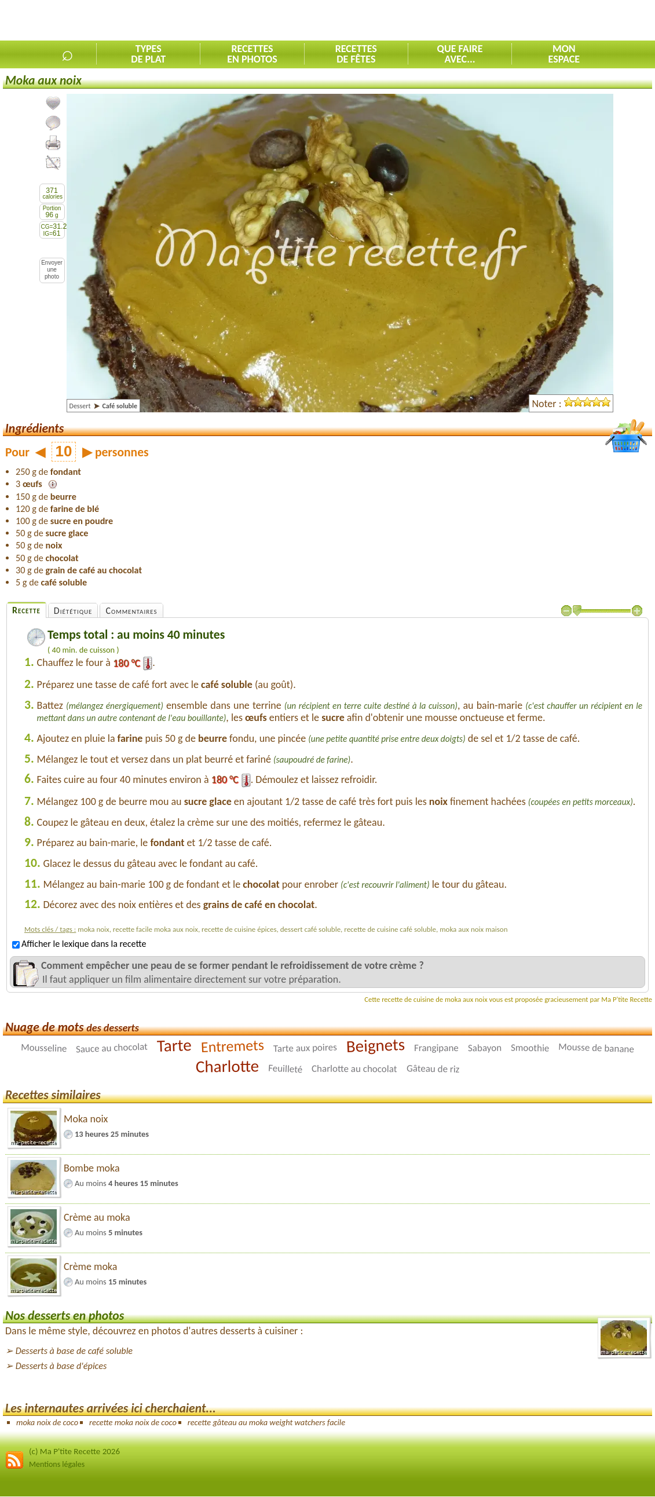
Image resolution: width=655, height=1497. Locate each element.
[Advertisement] (519, 20)
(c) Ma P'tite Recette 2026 (74, 1451)
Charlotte (227, 1066)
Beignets (375, 1045)
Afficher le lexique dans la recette (79, 943)
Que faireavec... (460, 53)
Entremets (232, 1045)
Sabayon (485, 1048)
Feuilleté (285, 1068)
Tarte (174, 1045)
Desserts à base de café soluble (74, 1350)
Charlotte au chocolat (354, 1069)
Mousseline (44, 1048)
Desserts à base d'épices (61, 1365)
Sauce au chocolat (112, 1047)
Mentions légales (57, 1464)
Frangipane (436, 1048)
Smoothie (530, 1047)
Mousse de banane (596, 1048)
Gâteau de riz (432, 1068)
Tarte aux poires (305, 1048)
